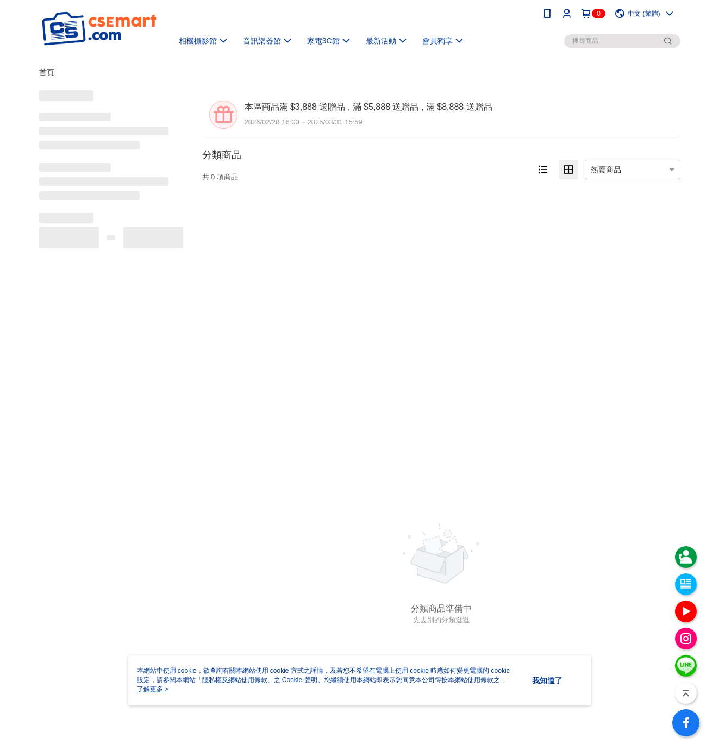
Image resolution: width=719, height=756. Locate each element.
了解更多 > (152, 689)
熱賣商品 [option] (606, 169)
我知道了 (547, 680)
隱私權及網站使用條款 (234, 680)
